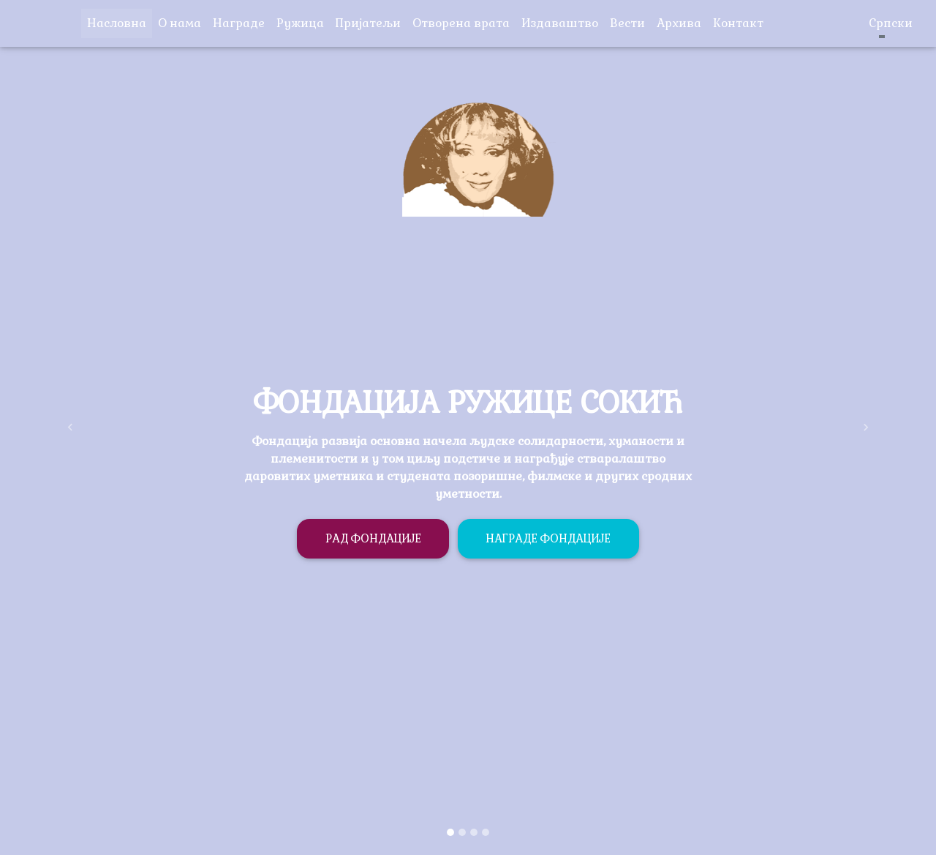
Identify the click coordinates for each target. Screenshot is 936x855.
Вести (630, 22)
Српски (881, 23)
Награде (239, 23)
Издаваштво (562, 22)
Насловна (119, 22)
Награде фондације (548, 538)
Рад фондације (373, 538)
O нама (179, 23)
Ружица (303, 22)
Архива (682, 22)
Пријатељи (371, 22)
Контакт (741, 22)
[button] (70, 427)
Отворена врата (464, 22)
